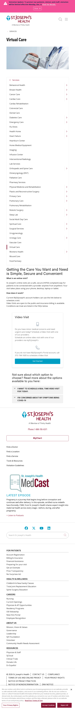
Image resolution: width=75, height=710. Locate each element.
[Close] (71, 690)
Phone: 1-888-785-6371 (37, 429)
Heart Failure (15, 136)
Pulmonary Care (16, 201)
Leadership (11, 633)
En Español (11, 665)
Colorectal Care (16, 108)
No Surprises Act (13, 574)
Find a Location (12, 451)
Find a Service (12, 456)
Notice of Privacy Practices (22, 681)
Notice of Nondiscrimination (23, 684)
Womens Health (16, 251)
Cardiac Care (14, 99)
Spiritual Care (15, 224)
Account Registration (15, 554)
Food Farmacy (15, 261)
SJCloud (9, 655)
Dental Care (14, 113)
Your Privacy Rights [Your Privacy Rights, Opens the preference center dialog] (10, 706)
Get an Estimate (13, 567)
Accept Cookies (48, 706)
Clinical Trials (12, 659)
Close (37, 8)
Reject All (64, 706)
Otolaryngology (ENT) (18, 173)
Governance (11, 630)
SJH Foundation (13, 637)
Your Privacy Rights (55, 677)
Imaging (13, 150)
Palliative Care (15, 177)
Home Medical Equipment (20, 145)
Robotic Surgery (16, 210)
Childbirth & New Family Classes (20, 583)
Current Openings (14, 602)
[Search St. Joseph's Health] (37, 535)
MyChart (37, 438)
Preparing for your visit (16, 564)
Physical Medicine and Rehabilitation (25, 187)
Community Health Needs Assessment (22, 643)
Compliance (54, 674)
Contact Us (38, 674)
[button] (67, 18)
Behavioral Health (17, 85)
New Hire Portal (13, 615)
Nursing (10, 598)
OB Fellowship (12, 611)
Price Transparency (14, 571)
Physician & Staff (13, 652)
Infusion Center (16, 154)
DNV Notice (47, 684)
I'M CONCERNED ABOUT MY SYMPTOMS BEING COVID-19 (38, 399)
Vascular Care (15, 242)
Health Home (15, 131)
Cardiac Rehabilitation (18, 103)
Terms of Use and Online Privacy (24, 677)
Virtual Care (14, 247)
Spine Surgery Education (17, 589)
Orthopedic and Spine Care (21, 168)
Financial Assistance (15, 561)
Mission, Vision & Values (16, 627)
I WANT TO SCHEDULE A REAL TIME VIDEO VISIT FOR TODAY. (38, 390)
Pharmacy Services (17, 182)
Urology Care (15, 238)
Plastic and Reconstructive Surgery (24, 191)
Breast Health (15, 90)
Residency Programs (15, 608)
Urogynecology (16, 233)
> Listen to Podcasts (15, 515)
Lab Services (14, 164)
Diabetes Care (15, 117)
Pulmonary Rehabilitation (20, 205)
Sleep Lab (13, 214)
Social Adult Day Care (18, 219)
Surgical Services (16, 228)
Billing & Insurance (14, 558)
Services (15, 80)
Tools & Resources (14, 461)
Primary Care (15, 196)
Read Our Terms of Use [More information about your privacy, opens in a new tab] (34, 702)
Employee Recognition (16, 618)
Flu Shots (13, 127)
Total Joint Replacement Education (21, 586)
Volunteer (10, 640)
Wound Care (14, 256)
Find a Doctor (12, 447)
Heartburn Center (17, 140)
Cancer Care (14, 94)
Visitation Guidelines (15, 465)
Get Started (37, 361)
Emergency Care (16, 122)
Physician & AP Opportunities (19, 605)
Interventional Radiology (20, 159)
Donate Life (11, 662)
